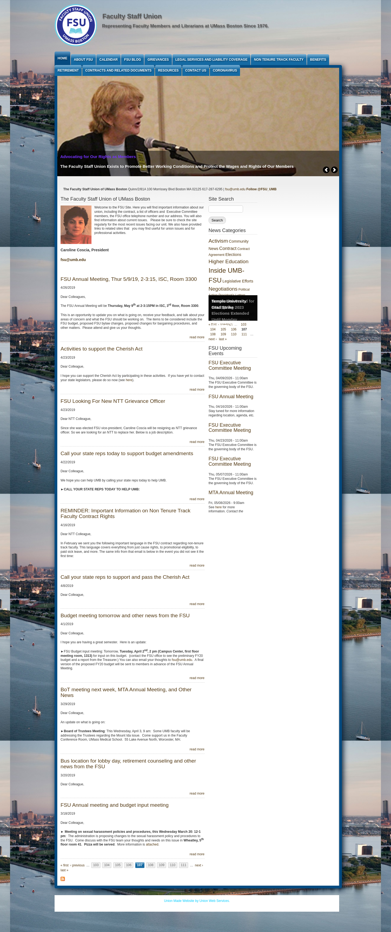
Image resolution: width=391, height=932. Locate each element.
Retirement (68, 70)
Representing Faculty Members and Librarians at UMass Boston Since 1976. (185, 25)
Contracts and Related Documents (118, 70)
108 (150, 865)
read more (197, 337)
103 (96, 865)
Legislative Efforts (237, 281)
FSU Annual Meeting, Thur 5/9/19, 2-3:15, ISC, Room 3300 (129, 279)
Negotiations (223, 289)
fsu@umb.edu (235, 189)
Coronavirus (225, 70)
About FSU (83, 60)
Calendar (108, 60)
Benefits (318, 60)
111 (183, 865)
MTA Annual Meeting (231, 492)
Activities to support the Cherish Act (102, 349)
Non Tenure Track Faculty (278, 60)
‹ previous (77, 865)
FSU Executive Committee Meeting (230, 365)
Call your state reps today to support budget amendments (127, 453)
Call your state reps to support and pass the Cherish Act (125, 577)
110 (172, 865)
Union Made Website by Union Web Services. (197, 901)
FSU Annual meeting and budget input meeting (115, 805)
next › (199, 865)
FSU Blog (132, 60)
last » (64, 870)
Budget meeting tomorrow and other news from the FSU (125, 615)
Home (62, 58)
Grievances (158, 60)
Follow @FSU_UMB (261, 189)
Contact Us (195, 70)
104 (106, 865)
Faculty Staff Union (132, 16)
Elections (233, 254)
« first (64, 865)
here (129, 380)
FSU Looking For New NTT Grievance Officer (113, 401)
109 (161, 865)
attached (152, 844)
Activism (218, 241)
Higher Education (228, 261)
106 (128, 865)
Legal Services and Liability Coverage (211, 60)
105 (118, 865)
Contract (227, 248)
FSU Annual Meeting (231, 396)
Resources (168, 70)
